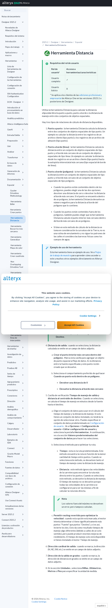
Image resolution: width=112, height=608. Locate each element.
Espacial (15, 185)
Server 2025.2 (12, 514)
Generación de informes (15, 172)
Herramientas (14, 61)
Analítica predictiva (15, 118)
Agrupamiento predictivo (15, 383)
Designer (54, 42)
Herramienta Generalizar (15, 238)
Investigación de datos (15, 355)
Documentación (15, 179)
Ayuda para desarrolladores (12, 534)
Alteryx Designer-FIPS (14, 493)
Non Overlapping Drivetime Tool (16, 264)
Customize (38, 325)
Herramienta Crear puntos (15, 211)
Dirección (15, 401)
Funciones (14, 462)
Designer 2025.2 (12, 22)
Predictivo (15, 362)
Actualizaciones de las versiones (14, 507)
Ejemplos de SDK (15, 441)
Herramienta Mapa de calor (16, 246)
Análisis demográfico (15, 408)
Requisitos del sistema (14, 36)
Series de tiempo (15, 375)
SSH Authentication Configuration (15, 95)
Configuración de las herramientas (14, 78)
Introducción (14, 41)
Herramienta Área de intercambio (15, 338)
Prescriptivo (15, 390)
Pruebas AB (15, 368)
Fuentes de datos (14, 467)
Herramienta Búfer (15, 202)
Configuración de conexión (14, 86)
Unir (15, 146)
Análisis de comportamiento (15, 416)
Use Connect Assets (13, 500)
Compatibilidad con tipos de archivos (14, 476)
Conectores (15, 396)
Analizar (15, 152)
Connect (15, 448)
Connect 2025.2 (12, 520)
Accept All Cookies (74, 325)
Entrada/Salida (15, 135)
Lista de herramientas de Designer (14, 69)
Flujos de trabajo (14, 47)
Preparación (15, 140)
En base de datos (15, 164)
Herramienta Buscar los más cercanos (16, 229)
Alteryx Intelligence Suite (16, 124)
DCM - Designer (15, 102)
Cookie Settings (88, 316)
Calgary (15, 423)
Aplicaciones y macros (14, 53)
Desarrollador (15, 429)
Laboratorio (15, 434)
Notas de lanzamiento (11, 16)
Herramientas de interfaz (15, 347)
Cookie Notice (60, 598)
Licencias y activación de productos (12, 526)
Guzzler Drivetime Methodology (16, 193)
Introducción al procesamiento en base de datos (15, 110)
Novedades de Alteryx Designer (12, 28)
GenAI (15, 129)
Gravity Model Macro (15, 455)
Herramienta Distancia (16, 219)
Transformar (15, 157)
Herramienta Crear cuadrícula (17, 254)
